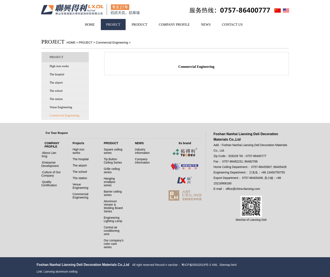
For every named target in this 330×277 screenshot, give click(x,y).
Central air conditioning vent (112, 231)
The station (56, 99)
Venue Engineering (61, 107)
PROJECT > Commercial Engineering (103, 42)
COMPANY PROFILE (174, 24)
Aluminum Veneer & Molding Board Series (113, 206)
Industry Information (142, 151)
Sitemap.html (228, 264)
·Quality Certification (49, 183)
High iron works (59, 66)
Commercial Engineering (64, 115)
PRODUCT (140, 24)
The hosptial (57, 74)
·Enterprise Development (50, 164)
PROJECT (113, 24)
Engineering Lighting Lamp (113, 219)
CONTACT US (232, 24)
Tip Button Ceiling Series (113, 160)
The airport (56, 82)
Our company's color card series (114, 244)
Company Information (142, 160)
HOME (90, 24)
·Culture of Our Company (51, 173)
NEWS (205, 24)
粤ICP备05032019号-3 (196, 264)
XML (215, 264)
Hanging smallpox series (109, 182)
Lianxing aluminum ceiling (60, 271)
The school (56, 90)
